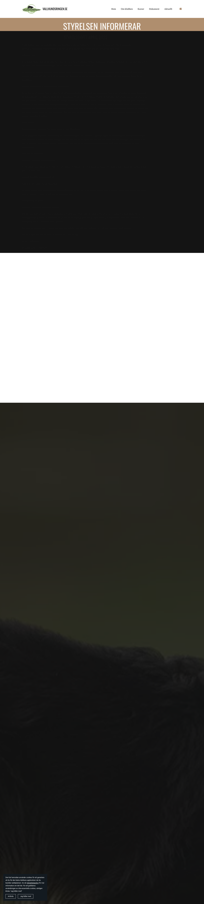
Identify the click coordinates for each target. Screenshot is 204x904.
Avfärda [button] (10, 896)
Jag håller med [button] (25, 896)
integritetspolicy (33, 883)
